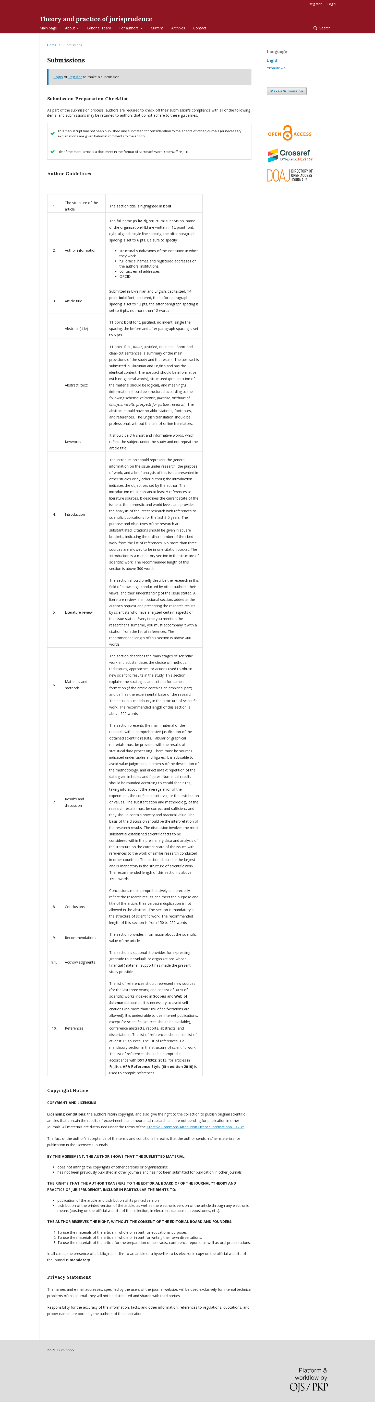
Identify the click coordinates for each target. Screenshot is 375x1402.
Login (332, 4)
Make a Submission (286, 91)
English (272, 60)
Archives (178, 28)
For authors (129, 28)
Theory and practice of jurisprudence (96, 19)
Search (324, 28)
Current (157, 28)
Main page (48, 28)
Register (315, 4)
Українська (276, 67)
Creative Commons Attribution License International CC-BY (195, 1126)
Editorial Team (99, 28)
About (70, 28)
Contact (199, 28)
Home (51, 45)
